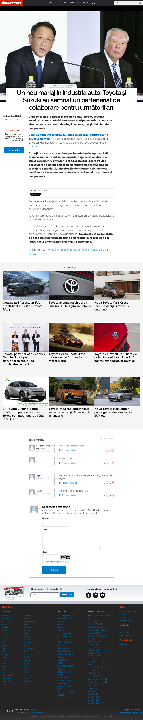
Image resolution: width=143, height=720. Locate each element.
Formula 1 (123, 644)
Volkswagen (29, 675)
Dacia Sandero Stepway (98, 630)
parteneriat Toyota (88, 249)
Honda (5, 657)
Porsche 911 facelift (65, 680)
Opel (26, 633)
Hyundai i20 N (94, 656)
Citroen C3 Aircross (65, 651)
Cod (44, 552)
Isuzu (4, 663)
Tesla (26, 669)
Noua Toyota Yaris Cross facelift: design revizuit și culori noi (111, 306)
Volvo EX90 (62, 677)
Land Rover (7, 678)
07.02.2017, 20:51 (43, 451)
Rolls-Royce (29, 648)
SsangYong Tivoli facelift (98, 676)
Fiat (3, 648)
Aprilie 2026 (124, 629)
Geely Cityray (63, 624)
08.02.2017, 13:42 (43, 461)
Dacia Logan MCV (96, 703)
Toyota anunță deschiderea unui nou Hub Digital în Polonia (70, 304)
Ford (4, 651)
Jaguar (5, 666)
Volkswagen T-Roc (65, 633)
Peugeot (27, 636)
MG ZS (60, 669)
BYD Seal (61, 621)
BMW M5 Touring (64, 642)
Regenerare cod (61, 562)
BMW (4, 630)
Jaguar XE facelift (95, 670)
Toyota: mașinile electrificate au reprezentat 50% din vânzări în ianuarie (70, 412)
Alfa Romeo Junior (65, 697)
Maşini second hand (128, 612)
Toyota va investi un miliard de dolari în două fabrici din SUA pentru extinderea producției (115, 357)
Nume (45, 518)
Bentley (5, 627)
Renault (27, 645)
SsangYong (28, 660)
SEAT (26, 651)
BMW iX (92, 691)
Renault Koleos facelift (97, 682)
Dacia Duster (93, 694)
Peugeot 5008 (63, 660)
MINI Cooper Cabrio (65, 654)
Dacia (4, 639)
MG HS (60, 663)
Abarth (5, 615)
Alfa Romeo (7, 618)
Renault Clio (62, 627)
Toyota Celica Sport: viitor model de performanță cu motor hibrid (67, 357)
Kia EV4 (60, 645)
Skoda (26, 654)
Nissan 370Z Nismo (97, 624)
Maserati (27, 615)
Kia (3, 672)
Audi (4, 624)
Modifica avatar (34, 509)
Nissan (27, 630)
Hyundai (6, 660)
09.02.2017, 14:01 (43, 493)
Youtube (102, 595)
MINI (26, 624)
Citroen (5, 633)
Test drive (123, 618)
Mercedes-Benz (31, 621)
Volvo (26, 678)
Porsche (27, 639)
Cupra (4, 636)
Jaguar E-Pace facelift (97, 667)
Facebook (88, 595)
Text (44, 529)
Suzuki (56, 138)
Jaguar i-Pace (94, 659)
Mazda (27, 618)
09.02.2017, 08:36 (43, 478)
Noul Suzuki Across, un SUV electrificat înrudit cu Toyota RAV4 (23, 306)
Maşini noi (7, 607)
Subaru (27, 663)
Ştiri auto (123, 615)
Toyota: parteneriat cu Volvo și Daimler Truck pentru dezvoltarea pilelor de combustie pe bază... (24, 359)
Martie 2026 (124, 632)
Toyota (33, 146)
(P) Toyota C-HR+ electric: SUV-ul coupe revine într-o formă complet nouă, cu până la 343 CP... (23, 414)
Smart (26, 657)
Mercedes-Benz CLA (66, 618)
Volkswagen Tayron (65, 666)
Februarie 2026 (126, 635)
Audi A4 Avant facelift (97, 679)
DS (3, 642)
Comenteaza (107, 439)
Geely (4, 654)
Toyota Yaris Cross (96, 627)
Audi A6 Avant (63, 648)
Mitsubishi (28, 627)
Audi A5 (60, 657)
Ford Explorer (94, 621)
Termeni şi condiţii (37, 712)
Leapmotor (7, 681)
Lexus (4, 684)
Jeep (4, 669)
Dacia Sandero (94, 697)
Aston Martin (7, 621)
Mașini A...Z (29, 681)
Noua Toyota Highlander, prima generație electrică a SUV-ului (113, 412)
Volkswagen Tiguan (65, 615)
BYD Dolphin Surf (64, 683)
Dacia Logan (93, 700)
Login (93, 3)
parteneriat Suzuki (65, 249)
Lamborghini (7, 675)
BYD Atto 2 (61, 630)
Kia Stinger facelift (96, 673)
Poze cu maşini (126, 621)
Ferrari (5, 645)
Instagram (95, 595)
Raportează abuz (69, 450)
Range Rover (29, 642)
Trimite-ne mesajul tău (128, 712)
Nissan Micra (94, 647)
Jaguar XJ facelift (95, 633)
